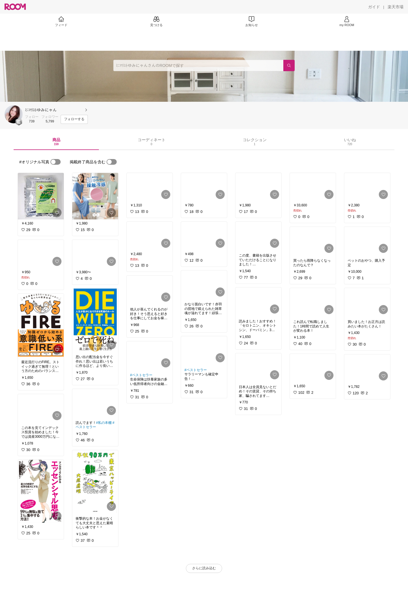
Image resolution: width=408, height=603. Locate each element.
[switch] (55, 162)
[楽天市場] (395, 6)
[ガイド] (374, 6)
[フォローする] (74, 119)
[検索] (289, 65)
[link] (41, 196)
